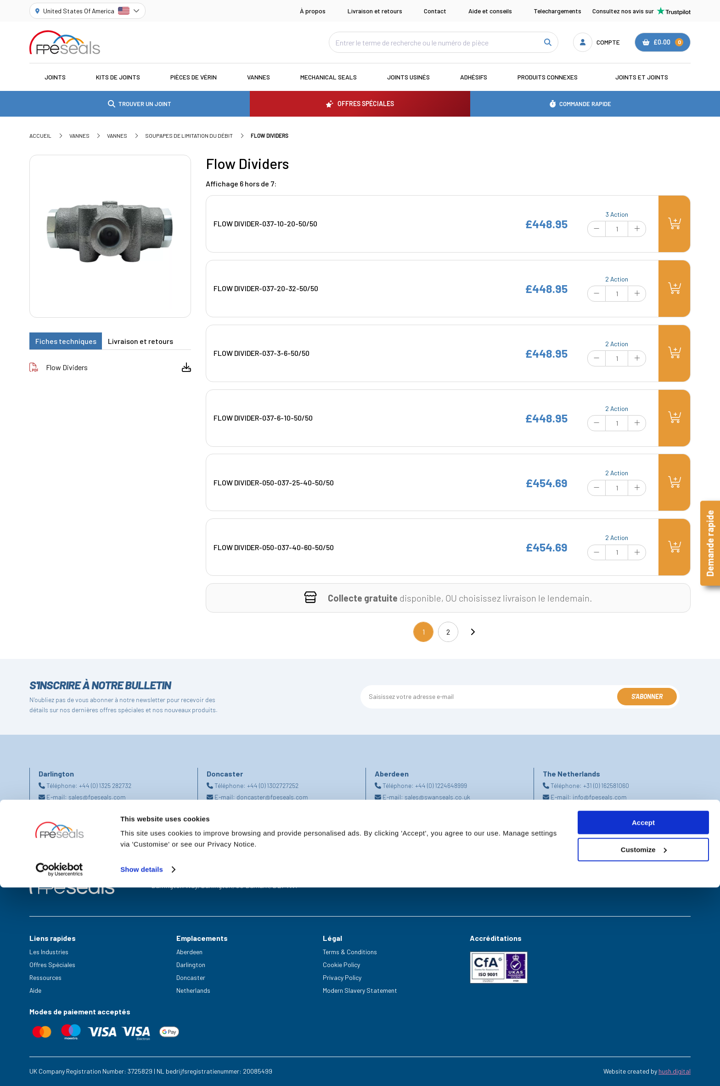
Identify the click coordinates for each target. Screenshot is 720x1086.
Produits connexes (548, 77)
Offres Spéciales (52, 964)
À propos (313, 11)
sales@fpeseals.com (97, 797)
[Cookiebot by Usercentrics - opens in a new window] (59, 1068)
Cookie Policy (341, 964)
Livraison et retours (375, 11)
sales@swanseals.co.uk (437, 797)
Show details (141, 1068)
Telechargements (557, 11)
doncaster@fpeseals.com (272, 797)
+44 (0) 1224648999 (441, 785)
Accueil (40, 135)
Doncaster (190, 977)
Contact (435, 11)
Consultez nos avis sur (641, 11)
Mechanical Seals (328, 77)
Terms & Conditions (350, 952)
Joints (55, 77)
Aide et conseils (490, 11)
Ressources (45, 977)
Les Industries (48, 952)
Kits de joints (118, 77)
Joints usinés (408, 77)
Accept (643, 1021)
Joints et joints (641, 77)
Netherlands (193, 990)
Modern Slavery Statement (360, 990)
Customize (644, 1048)
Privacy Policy (342, 977)
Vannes (258, 77)
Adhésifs (473, 77)
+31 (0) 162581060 (606, 785)
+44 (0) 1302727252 (272, 785)
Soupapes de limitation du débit (189, 135)
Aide (35, 990)
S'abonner (647, 696)
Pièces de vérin (193, 77)
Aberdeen (189, 952)
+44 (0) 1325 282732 (105, 785)
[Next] (472, 632)
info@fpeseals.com (600, 797)
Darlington (190, 964)
